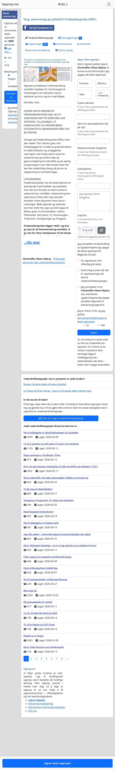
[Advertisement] (67, 34)
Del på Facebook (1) (37, 69)
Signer (93, 374)
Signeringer (36, 86)
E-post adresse (85, 144)
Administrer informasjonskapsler (46, 749)
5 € (9, 58)
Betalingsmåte (12, 71)
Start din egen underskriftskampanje (61, 460)
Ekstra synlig (63, 92)
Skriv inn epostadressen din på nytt (92, 167)
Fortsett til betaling (11, 97)
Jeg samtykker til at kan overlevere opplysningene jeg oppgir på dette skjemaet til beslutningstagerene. (95, 337)
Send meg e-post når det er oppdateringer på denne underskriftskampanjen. (95, 317)
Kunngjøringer (70, 79)
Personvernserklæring (37, 92)
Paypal (11, 78)
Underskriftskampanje (39, 79)
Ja (88, 367)
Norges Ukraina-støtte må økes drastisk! (45, 426)
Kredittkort (14, 86)
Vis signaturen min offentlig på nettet (91, 304)
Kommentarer (62, 85)
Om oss (32, 752)
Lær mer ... (8, 50)
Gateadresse (84, 210)
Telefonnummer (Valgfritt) (91, 190)
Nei (103, 367)
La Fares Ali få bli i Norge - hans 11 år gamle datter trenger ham (57, 432)
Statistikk (83, 85)
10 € (6, 65)
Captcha (82, 257)
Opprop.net (10, 4)
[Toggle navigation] (109, 4)
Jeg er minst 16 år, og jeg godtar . (92, 358)
